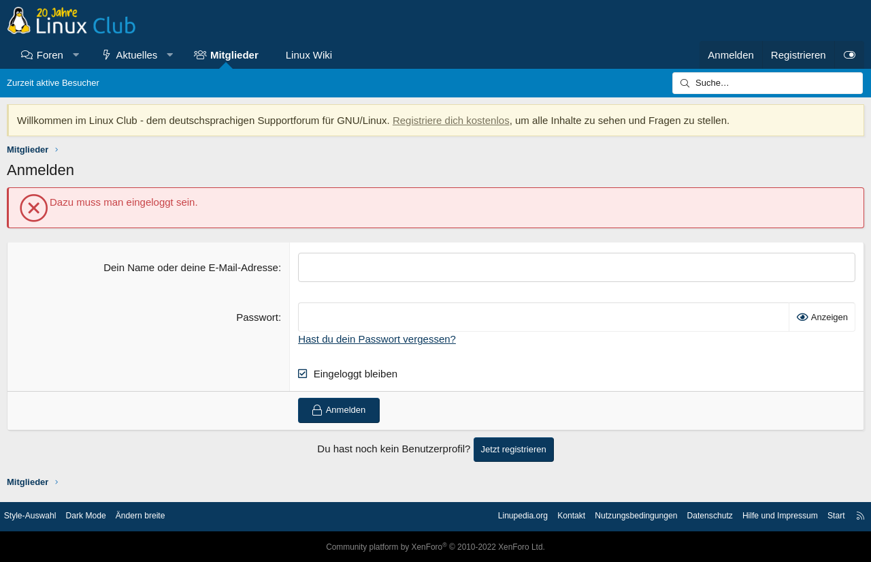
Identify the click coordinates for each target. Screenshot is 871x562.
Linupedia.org (492, 516)
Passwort (257, 317)
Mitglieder (234, 55)
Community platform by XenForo (435, 546)
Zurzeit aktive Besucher (53, 83)
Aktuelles (137, 55)
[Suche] (767, 83)
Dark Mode (100, 516)
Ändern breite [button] (158, 516)
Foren (50, 55)
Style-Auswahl (41, 516)
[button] (75, 55)
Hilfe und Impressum (766, 516)
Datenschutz (691, 516)
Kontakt (544, 516)
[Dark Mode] (849, 55)
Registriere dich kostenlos (451, 120)
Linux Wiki (309, 55)
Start (826, 516)
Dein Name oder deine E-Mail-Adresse (190, 267)
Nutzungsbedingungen (612, 516)
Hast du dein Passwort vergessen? (377, 339)
